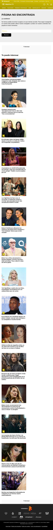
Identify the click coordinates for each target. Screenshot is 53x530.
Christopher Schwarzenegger (26, 1)
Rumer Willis (16, 1)
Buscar (6, 35)
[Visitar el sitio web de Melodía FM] (21, 517)
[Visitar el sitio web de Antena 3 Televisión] (6, 513)
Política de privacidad (16, 526)
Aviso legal (8, 526)
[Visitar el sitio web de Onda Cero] (47, 513)
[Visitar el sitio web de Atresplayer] (30, 517)
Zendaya (36, 1)
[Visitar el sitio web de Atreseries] (40, 513)
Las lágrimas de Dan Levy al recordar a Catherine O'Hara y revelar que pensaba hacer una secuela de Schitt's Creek (12, 200)
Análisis (43, 7)
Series (4, 7)
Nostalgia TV (36, 7)
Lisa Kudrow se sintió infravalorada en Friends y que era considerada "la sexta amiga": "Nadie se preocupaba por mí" (14, 170)
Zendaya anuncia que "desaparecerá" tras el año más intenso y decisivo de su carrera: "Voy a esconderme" (12, 112)
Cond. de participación (36, 526)
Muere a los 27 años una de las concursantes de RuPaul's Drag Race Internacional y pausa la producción (13, 465)
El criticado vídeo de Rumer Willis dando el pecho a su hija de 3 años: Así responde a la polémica (13, 141)
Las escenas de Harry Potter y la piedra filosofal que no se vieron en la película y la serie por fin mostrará (14, 437)
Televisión (10, 7)
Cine (30, 7)
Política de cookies (26, 526)
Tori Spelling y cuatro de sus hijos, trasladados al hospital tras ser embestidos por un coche (13, 289)
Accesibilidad (44, 526)
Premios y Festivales (21, 7)
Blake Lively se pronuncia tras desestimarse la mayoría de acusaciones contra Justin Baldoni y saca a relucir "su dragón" (13, 407)
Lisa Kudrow (42, 1)
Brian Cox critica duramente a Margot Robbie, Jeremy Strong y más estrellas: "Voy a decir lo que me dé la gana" (13, 260)
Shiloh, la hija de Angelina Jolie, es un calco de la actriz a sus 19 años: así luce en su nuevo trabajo (13, 346)
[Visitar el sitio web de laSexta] (13, 513)
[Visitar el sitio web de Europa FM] (14, 517)
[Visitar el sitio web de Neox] (19, 513)
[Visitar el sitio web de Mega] (33, 513)
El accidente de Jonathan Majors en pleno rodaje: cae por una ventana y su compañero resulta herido (13, 318)
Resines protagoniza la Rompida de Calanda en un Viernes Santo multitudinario (13, 494)
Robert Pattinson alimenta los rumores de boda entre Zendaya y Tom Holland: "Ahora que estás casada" (13, 230)
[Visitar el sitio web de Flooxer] (38, 517)
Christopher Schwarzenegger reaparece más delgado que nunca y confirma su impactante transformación (14, 82)
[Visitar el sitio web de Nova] (26, 513)
